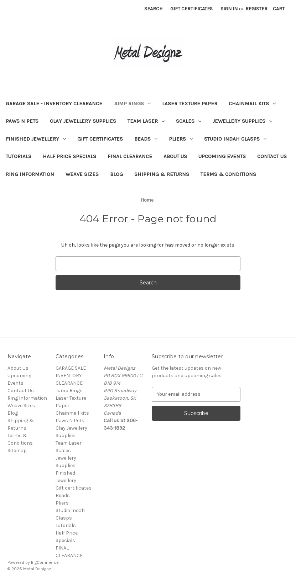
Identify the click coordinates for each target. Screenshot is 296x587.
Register (256, 9)
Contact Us (272, 156)
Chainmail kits (252, 103)
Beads (145, 139)
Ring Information (30, 174)
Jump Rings (132, 103)
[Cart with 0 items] (279, 8)
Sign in (229, 9)
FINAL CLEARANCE (130, 156)
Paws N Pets (22, 121)
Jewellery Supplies (242, 121)
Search (153, 9)
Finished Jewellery (36, 139)
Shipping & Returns (161, 174)
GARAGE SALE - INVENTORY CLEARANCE (54, 103)
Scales (188, 121)
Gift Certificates (191, 9)
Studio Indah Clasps (235, 139)
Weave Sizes (82, 174)
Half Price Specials (69, 156)
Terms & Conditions (228, 174)
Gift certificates (100, 139)
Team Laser (146, 121)
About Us (175, 156)
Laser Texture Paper (189, 103)
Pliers (181, 139)
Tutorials (18, 156)
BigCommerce (45, 562)
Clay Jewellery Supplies (83, 121)
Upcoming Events (222, 156)
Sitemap (17, 450)
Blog (116, 174)
